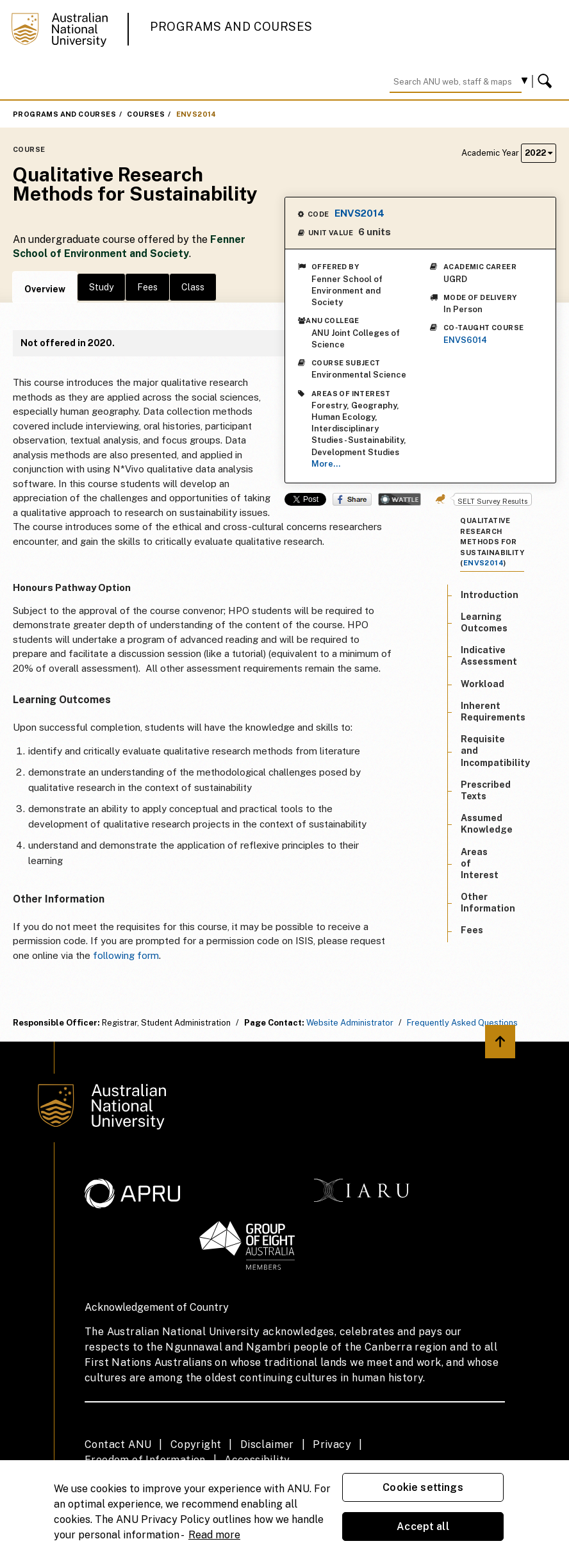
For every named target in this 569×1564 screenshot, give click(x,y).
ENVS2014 (196, 114)
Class (192, 287)
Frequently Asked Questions (462, 1022)
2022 (538, 153)
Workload (482, 684)
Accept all (423, 1526)
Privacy (332, 1444)
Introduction (489, 595)
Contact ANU (118, 1444)
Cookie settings (423, 1487)
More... (325, 464)
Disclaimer (267, 1444)
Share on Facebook (352, 499)
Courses (146, 114)
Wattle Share (399, 499)
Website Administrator (349, 1022)
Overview (44, 289)
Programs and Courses (231, 26)
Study (101, 287)
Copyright (196, 1444)
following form (126, 955)
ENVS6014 (465, 340)
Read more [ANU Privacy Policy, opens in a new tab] (214, 1535)
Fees (147, 287)
